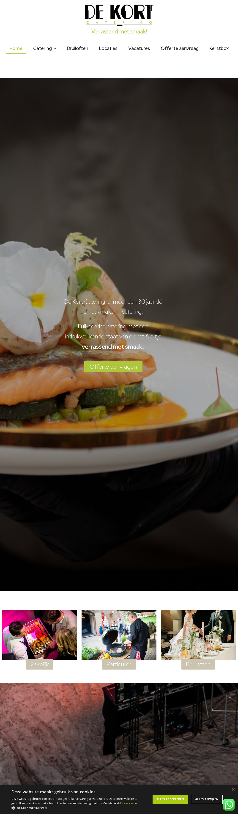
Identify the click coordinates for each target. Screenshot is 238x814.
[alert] (119, 799)
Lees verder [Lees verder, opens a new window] (130, 803)
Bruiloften (77, 48)
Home (15, 48)
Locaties (108, 48)
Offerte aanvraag (180, 48)
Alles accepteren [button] (170, 799)
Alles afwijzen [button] (207, 799)
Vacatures (139, 48)
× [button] (233, 790)
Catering (44, 48)
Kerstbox (219, 48)
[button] (80, 808)
